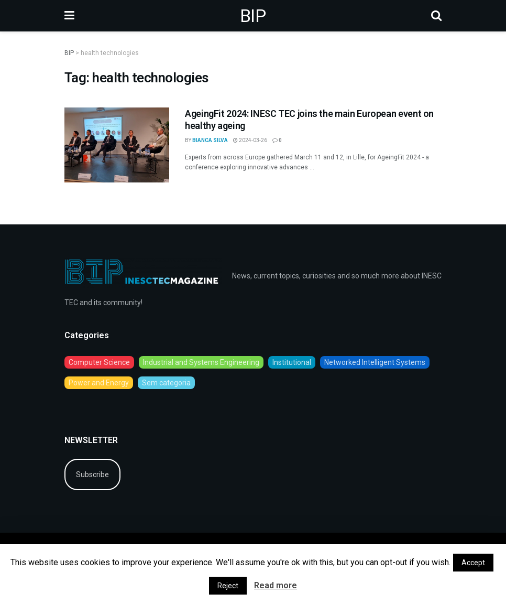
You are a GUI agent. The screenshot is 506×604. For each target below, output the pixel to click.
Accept (473, 562)
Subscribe (92, 474)
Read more (275, 585)
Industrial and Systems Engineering (201, 362)
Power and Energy (99, 383)
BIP (253, 16)
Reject (227, 585)
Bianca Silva (210, 140)
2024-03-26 (250, 140)
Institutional (291, 362)
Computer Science (99, 362)
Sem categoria (166, 383)
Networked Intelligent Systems (374, 362)
